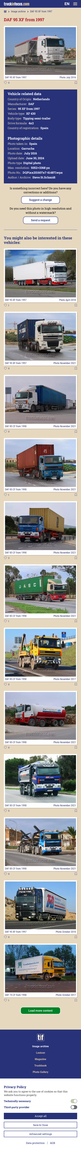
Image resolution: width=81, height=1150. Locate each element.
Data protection (35, 1143)
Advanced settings (40, 1134)
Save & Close (40, 1125)
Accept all (41, 1116)
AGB (52, 1143)
